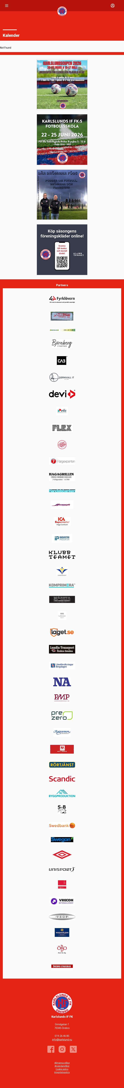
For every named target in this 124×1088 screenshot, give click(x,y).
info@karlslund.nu (62, 1039)
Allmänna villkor (62, 1063)
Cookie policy (62, 1069)
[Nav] (6, 5)
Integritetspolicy (62, 1072)
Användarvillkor (62, 1066)
